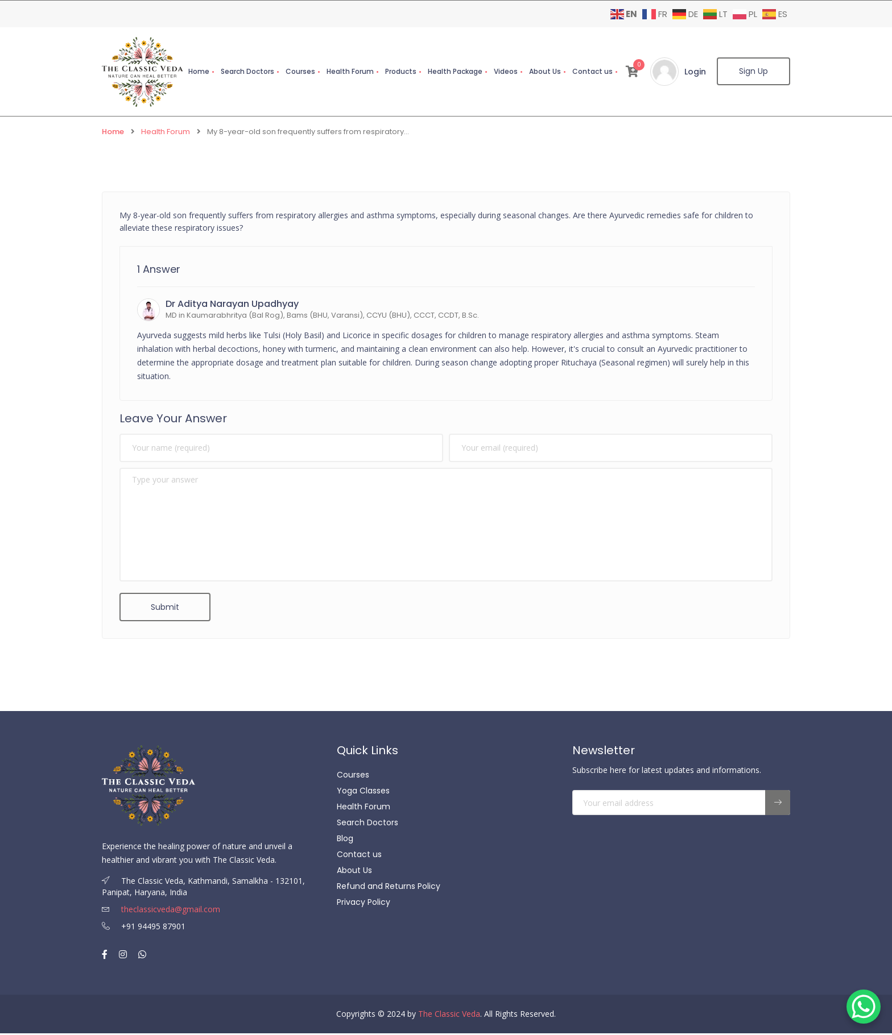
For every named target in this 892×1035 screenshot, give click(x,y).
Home (198, 71)
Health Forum (349, 71)
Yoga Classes (363, 793)
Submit (165, 607)
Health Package (454, 71)
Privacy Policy (363, 904)
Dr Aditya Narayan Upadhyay (232, 304)
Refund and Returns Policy (388, 888)
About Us (544, 71)
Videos (505, 71)
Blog (345, 840)
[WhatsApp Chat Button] (863, 1007)
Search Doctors (247, 71)
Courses (300, 71)
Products (400, 71)
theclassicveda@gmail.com (161, 910)
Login (694, 71)
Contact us (592, 71)
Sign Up (753, 71)
